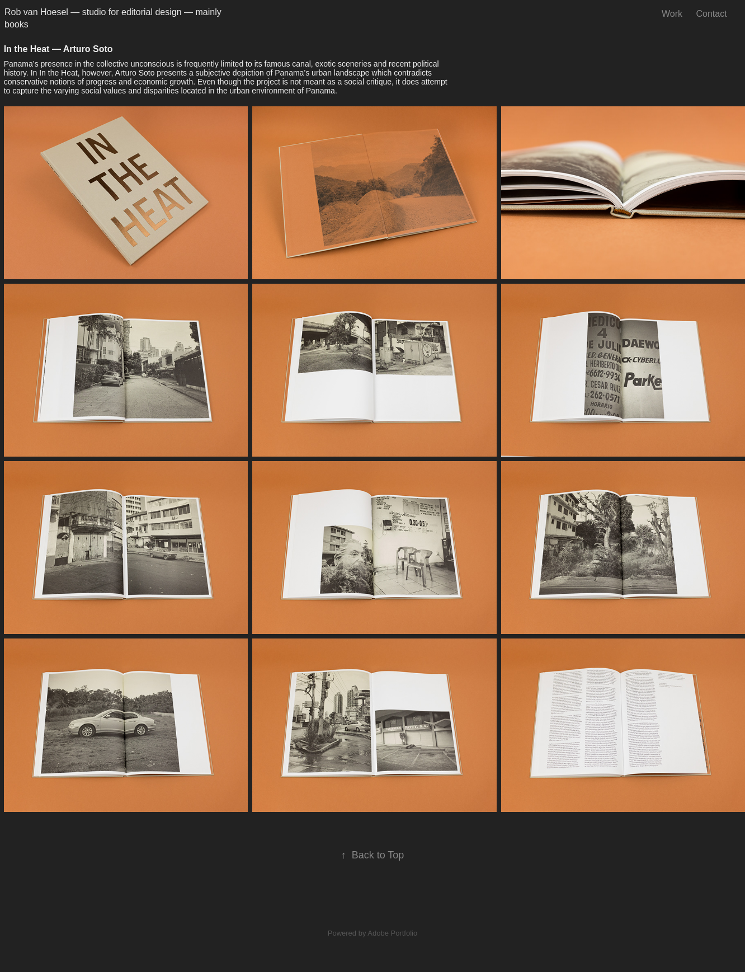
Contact (711, 13)
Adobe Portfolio (392, 933)
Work (672, 13)
